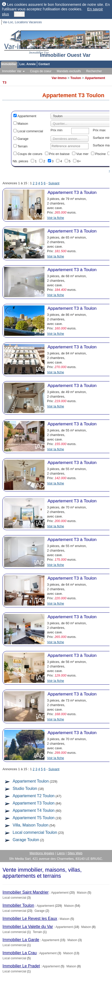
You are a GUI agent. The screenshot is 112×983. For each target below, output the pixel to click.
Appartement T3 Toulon (34, 803)
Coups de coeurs (29, 154)
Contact (44, 64)
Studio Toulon (25, 788)
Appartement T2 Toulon (34, 796)
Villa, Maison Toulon (31, 825)
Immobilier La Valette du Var (28, 926)
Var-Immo (59, 78)
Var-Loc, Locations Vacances (22, 22)
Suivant (54, 183)
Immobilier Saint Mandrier (26, 892)
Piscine (100, 154)
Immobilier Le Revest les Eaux (30, 918)
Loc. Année (27, 64)
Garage (22, 139)
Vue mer (82, 154)
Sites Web (75, 853)
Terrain (22, 146)
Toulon (75, 78)
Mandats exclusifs (69, 71)
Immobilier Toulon (18, 905)
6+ (79, 161)
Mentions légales (42, 853)
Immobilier (9, 64)
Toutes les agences (35, 76)
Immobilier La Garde (21, 940)
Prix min (56, 130)
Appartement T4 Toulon (34, 810)
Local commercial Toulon (35, 832)
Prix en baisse (59, 154)
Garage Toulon (26, 840)
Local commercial (30, 131)
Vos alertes (9, 76)
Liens (61, 853)
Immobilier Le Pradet (21, 966)
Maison (22, 123)
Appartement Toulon (31, 781)
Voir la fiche (55, 218)
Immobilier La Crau (20, 953)
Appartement (26, 116)
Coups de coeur (41, 71)
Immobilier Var (13, 71)
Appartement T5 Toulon (34, 818)
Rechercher (94, 71)
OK (19, 14)
